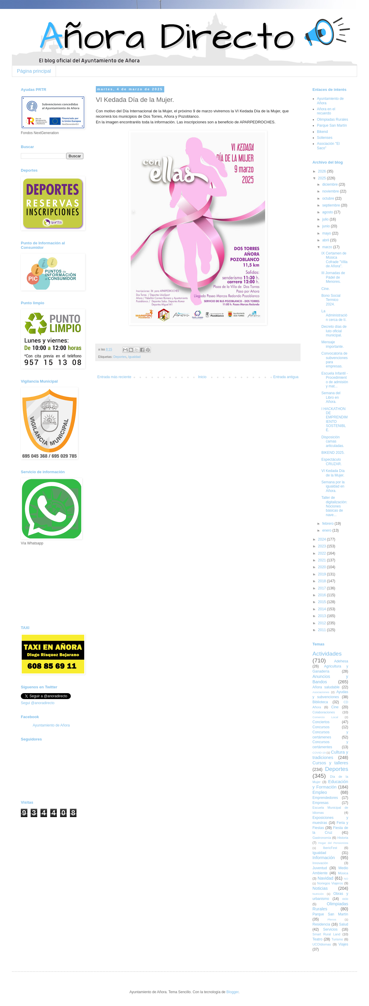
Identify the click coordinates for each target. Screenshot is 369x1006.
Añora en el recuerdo (326, 111)
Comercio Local (325, 717)
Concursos (320, 727)
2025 (322, 178)
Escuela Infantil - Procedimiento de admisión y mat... (334, 379)
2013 (322, 616)
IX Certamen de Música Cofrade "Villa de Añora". (334, 259)
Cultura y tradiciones (330, 755)
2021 (322, 560)
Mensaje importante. (332, 344)
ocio (345, 899)
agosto (328, 212)
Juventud (319, 868)
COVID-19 (319, 752)
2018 (322, 581)
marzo (327, 247)
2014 (322, 609)
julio (326, 219)
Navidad (325, 878)
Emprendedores (325, 798)
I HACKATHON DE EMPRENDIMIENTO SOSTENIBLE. (334, 419)
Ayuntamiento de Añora (51, 725)
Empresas (320, 803)
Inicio (202, 377)
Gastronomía (321, 837)
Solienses (324, 138)
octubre (328, 198)
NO (346, 878)
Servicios (330, 929)
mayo (327, 233)
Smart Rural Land (326, 934)
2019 (322, 574)
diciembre (330, 184)
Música (343, 873)
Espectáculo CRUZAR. (331, 461)
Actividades (327, 654)
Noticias (320, 888)
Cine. (325, 289)
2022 (322, 553)
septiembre (331, 205)
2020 (322, 567)
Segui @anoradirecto (37, 703)
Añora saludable (326, 687)
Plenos (331, 919)
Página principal (34, 71)
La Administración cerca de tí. (334, 315)
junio (326, 226)
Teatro (317, 939)
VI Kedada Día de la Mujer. (333, 473)
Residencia (321, 924)
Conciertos (320, 722)
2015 (322, 602)
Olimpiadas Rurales (332, 119)
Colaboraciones (323, 712)
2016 (322, 595)
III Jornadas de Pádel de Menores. (333, 277)
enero (327, 530)
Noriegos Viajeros (330, 883)
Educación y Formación (330, 784)
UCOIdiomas (321, 944)
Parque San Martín (332, 125)
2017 (322, 588)
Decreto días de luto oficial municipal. (334, 331)
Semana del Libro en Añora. (330, 397)
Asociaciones (320, 692)
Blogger (232, 992)
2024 (322, 539)
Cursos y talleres (330, 762)
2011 (322, 630)
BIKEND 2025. (333, 453)
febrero (328, 523)
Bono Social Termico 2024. (330, 300)
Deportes (119, 356)
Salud (343, 924)
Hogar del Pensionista (333, 842)
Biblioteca (320, 702)
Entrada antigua (285, 377)
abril (326, 240)
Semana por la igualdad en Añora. (333, 486)
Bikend (322, 132)
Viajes (343, 944)
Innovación (320, 863)
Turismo (337, 939)
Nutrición (318, 893)
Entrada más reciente (114, 377)
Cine (335, 707)
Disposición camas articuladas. (332, 441)
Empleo (319, 792)
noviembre (331, 191)
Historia (342, 837)
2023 (322, 546)
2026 (322, 171)
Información (323, 857)
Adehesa (341, 661)
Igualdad (134, 356)
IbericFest (330, 848)
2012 (322, 623)
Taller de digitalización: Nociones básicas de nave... (334, 506)
